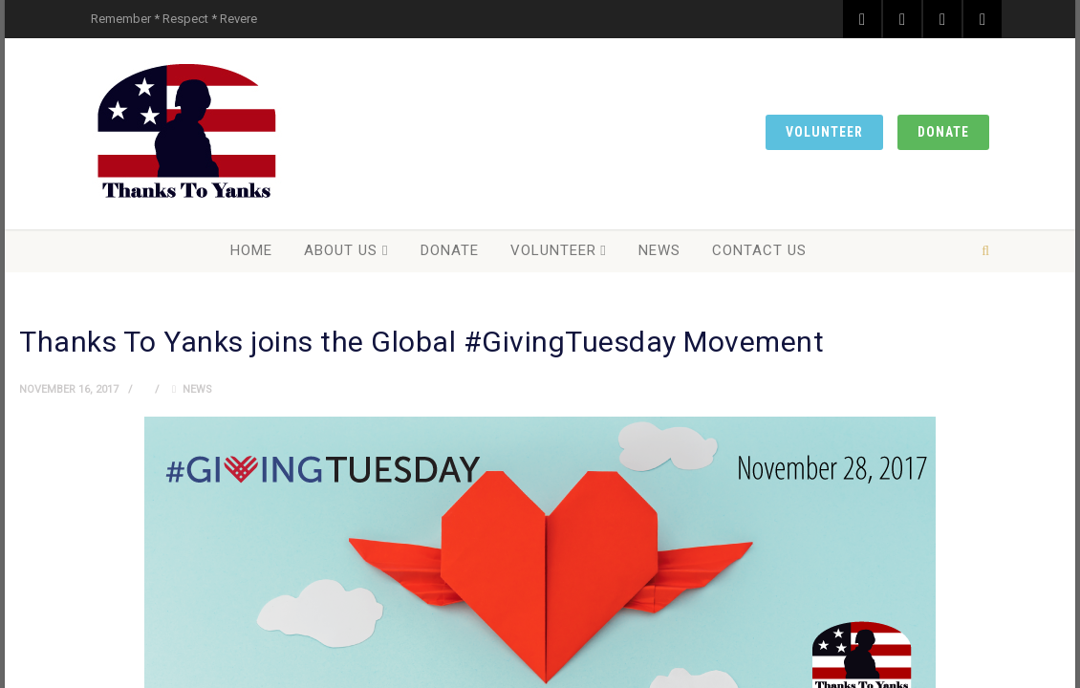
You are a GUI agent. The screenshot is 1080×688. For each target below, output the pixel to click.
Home (251, 250)
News (659, 250)
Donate (943, 132)
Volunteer (824, 132)
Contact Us (759, 250)
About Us (341, 250)
